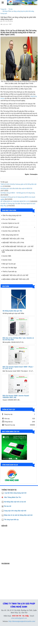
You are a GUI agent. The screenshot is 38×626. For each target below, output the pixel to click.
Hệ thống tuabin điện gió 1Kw (12, 311)
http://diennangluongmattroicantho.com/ (22, 621)
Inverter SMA (6, 256)
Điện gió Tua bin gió (9, 264)
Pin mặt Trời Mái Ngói (9, 268)
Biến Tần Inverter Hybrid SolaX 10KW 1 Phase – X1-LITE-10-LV (18, 368)
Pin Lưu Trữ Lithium (9, 219)
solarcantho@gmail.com (19, 618)
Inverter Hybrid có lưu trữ (10, 223)
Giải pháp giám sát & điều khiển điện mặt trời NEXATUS (16, 188)
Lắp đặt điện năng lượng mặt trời (14, 493)
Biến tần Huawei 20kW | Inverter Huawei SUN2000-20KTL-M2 (16, 396)
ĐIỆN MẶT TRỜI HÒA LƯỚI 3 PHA (13, 243)
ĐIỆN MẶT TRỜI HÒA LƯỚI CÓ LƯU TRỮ (15, 275)
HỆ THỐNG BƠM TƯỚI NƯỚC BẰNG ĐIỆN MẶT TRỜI (17, 251)
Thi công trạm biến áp (11, 519)
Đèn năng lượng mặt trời (10, 235)
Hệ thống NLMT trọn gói (10, 227)
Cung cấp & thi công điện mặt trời (15, 511)
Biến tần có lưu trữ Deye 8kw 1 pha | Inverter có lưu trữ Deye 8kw (18, 339)
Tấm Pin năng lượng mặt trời (11, 215)
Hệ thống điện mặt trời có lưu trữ (15, 502)
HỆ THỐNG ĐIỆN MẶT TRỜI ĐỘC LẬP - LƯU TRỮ (17, 246)
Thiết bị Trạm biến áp (9, 272)
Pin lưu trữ (7, 506)
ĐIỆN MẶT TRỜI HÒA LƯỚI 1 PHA (13, 239)
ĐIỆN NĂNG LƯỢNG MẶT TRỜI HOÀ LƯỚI (15, 279)
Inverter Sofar (7, 260)
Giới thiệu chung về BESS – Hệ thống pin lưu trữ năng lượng (18, 193)
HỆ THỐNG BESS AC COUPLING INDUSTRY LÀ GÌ (15, 201)
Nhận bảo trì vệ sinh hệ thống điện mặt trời (18, 515)
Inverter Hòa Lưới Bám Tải (11, 231)
